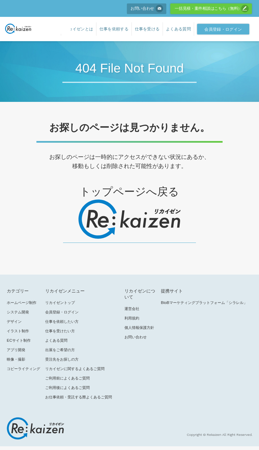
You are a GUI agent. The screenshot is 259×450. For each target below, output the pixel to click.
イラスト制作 (18, 331)
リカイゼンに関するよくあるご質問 (75, 369)
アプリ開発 (16, 350)
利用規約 (131, 318)
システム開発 (18, 312)
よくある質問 (56, 340)
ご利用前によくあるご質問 (67, 378)
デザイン (14, 321)
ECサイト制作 (19, 340)
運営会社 (131, 309)
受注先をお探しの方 (62, 359)
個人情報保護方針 (139, 328)
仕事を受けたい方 (60, 331)
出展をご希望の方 (60, 350)
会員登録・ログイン (62, 312)
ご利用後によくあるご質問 (67, 388)
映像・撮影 (16, 359)
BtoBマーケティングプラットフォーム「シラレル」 (204, 303)
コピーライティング (23, 369)
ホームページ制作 (21, 303)
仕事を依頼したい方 (62, 321)
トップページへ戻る (129, 192)
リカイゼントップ (60, 303)
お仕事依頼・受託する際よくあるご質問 (78, 397)
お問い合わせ (135, 337)
